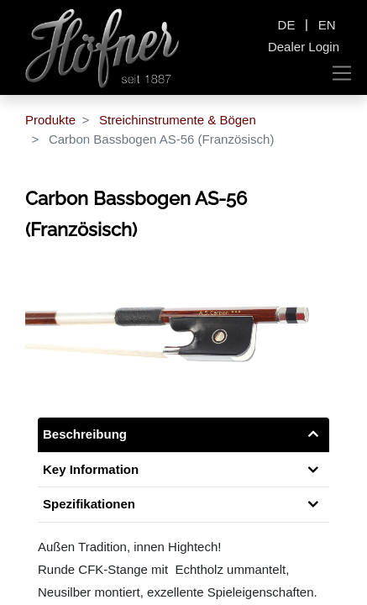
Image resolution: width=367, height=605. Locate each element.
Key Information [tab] (91, 469)
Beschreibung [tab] (85, 434)
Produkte (50, 120)
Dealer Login (303, 46)
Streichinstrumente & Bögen (177, 120)
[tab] (183, 504)
